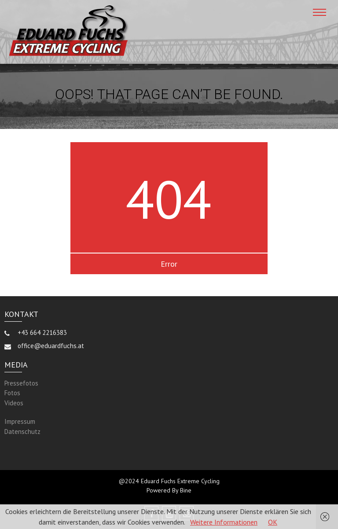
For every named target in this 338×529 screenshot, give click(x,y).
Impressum (19, 421)
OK (272, 522)
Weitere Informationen (223, 522)
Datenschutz (22, 431)
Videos (13, 403)
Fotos (12, 393)
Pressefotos (21, 383)
